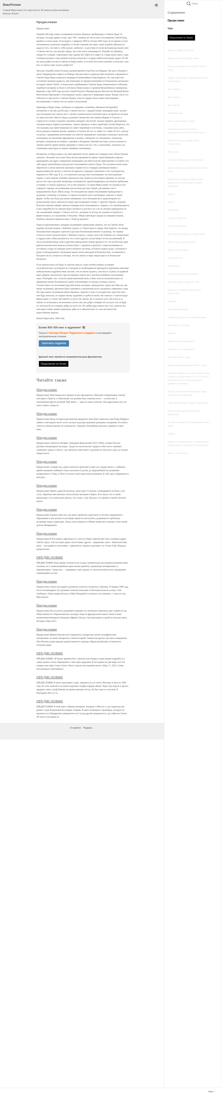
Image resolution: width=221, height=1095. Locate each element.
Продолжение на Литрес (181, 37)
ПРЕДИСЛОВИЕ (49, 557)
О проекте (75, 728)
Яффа (170, 28)
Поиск (192, 3)
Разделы (87, 728)
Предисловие (46, 390)
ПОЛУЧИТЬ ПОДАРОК (54, 343)
